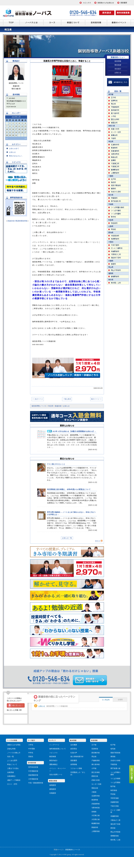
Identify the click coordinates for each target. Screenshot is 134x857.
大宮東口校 (95, 815)
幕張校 (112, 756)
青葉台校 (94, 788)
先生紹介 (118, 69)
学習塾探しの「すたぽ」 (77, 773)
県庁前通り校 (115, 768)
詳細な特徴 (11, 749)
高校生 (30, 756)
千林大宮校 (114, 806)
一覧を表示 (67, 399)
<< (7, 138)
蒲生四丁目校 (115, 824)
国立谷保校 (95, 772)
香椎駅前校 (114, 836)
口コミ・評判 (12, 784)
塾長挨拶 (118, 65)
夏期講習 (52, 789)
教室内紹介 (53, 760)
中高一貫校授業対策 (35, 783)
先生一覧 (10, 756)
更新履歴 (73, 760)
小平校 (93, 768)
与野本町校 (95, 808)
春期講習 (52, 785)
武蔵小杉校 (95, 780)
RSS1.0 (98, 541)
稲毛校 (112, 749)
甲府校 (112, 794)
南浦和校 (94, 800)
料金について (12, 764)
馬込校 (93, 756)
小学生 (30, 745)
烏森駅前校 (114, 802)
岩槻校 (93, 812)
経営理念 (73, 749)
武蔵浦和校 (95, 804)
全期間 (120, 700)
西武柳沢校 (95, 753)
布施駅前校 (114, 816)
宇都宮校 (113, 764)
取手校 (112, 786)
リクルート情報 (76, 768)
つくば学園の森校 (115, 773)
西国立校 (94, 776)
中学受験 (31, 749)
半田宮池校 (114, 798)
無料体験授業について (57, 749)
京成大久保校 (115, 760)
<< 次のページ (37, 399)
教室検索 (52, 756)
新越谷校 (94, 827)
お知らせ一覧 (67, 538)
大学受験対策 (33, 779)
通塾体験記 (53, 764)
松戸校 (112, 745)
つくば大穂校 (115, 778)
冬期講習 (52, 793)
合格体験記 (11, 776)
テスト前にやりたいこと (56, 464)
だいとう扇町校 (115, 811)
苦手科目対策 (33, 767)
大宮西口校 (95, 819)
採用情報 (73, 764)
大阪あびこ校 (115, 820)
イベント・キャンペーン (57, 769)
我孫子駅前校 (115, 753)
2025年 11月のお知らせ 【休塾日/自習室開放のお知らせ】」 (74, 431)
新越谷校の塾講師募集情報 (18, 221)
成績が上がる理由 (13, 745)
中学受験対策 (33, 771)
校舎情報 (118, 61)
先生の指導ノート (55, 775)
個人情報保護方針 (77, 756)
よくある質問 (12, 760)
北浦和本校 (95, 796)
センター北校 (96, 784)
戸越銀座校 (95, 760)
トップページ (54, 745)
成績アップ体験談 (13, 780)
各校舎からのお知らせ (105, 3)
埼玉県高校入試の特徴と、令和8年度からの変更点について (69, 489)
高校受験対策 (33, 775)
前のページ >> (96, 399)
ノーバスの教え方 (13, 753)
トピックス (53, 753)
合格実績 (10, 772)
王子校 (93, 745)
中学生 (30, 753)
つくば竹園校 (115, 782)
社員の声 (73, 753)
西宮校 (112, 828)
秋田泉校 (113, 790)
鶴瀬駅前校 (95, 823)
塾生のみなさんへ (14, 156)
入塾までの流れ (13, 768)
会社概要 (73, 745)
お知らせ (11, 152)
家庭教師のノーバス (72, 850)
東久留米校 (95, 764)
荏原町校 (94, 749)
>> (25, 138)
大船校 (93, 792)
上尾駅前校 (95, 831)
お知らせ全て (13, 148)
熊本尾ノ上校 (115, 840)
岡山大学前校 (115, 832)
